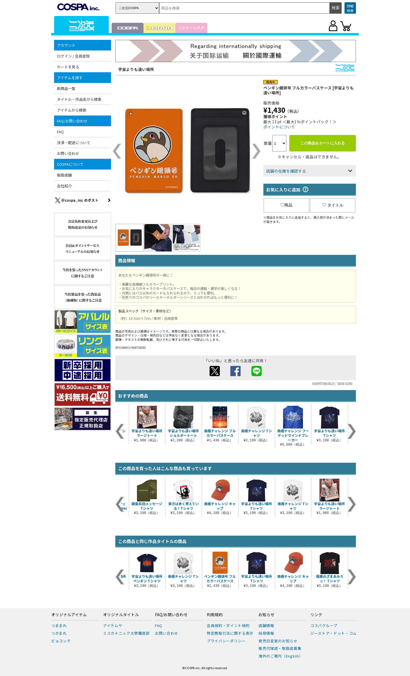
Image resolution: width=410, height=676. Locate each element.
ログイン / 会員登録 (73, 56)
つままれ (59, 625)
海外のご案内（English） (281, 656)
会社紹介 (64, 186)
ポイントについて (279, 127)
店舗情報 (266, 625)
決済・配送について (73, 142)
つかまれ (59, 633)
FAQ (60, 131)
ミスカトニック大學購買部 (126, 633)
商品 (286, 205)
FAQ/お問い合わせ (72, 121)
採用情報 (266, 633)
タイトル (332, 205)
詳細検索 (350, 8)
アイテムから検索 (71, 110)
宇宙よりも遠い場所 (136, 69)
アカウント (66, 45)
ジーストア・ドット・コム (333, 633)
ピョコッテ (61, 641)
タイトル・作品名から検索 (79, 99)
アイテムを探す (70, 77)
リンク (316, 614)
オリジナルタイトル (121, 614)
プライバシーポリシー (226, 641)
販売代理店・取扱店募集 (280, 648)
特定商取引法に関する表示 (230, 633)
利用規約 (215, 614)
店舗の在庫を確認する (286, 171)
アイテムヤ (112, 625)
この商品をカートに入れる (322, 143)
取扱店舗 (64, 175)
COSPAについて (70, 164)
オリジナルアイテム (69, 614)
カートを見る (68, 66)
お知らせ (266, 614)
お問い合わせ (68, 153)
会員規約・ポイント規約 (228, 625)
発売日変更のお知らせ (278, 641)
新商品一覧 (66, 88)
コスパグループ (323, 625)
